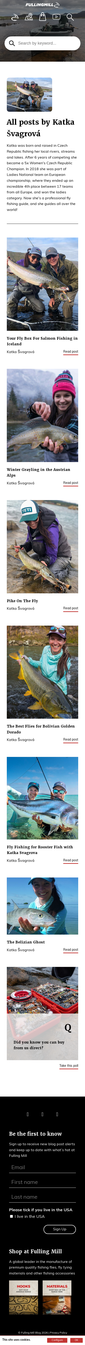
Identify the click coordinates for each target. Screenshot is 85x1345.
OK (76, 1340)
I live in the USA (30, 1217)
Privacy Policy (58, 1333)
